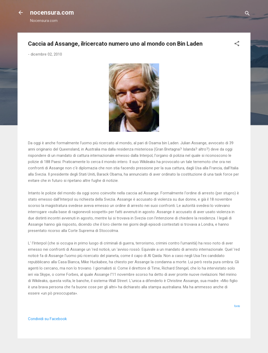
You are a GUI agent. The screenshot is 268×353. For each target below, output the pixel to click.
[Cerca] (247, 14)
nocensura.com (52, 12)
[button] (237, 44)
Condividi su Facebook (47, 318)
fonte (237, 306)
